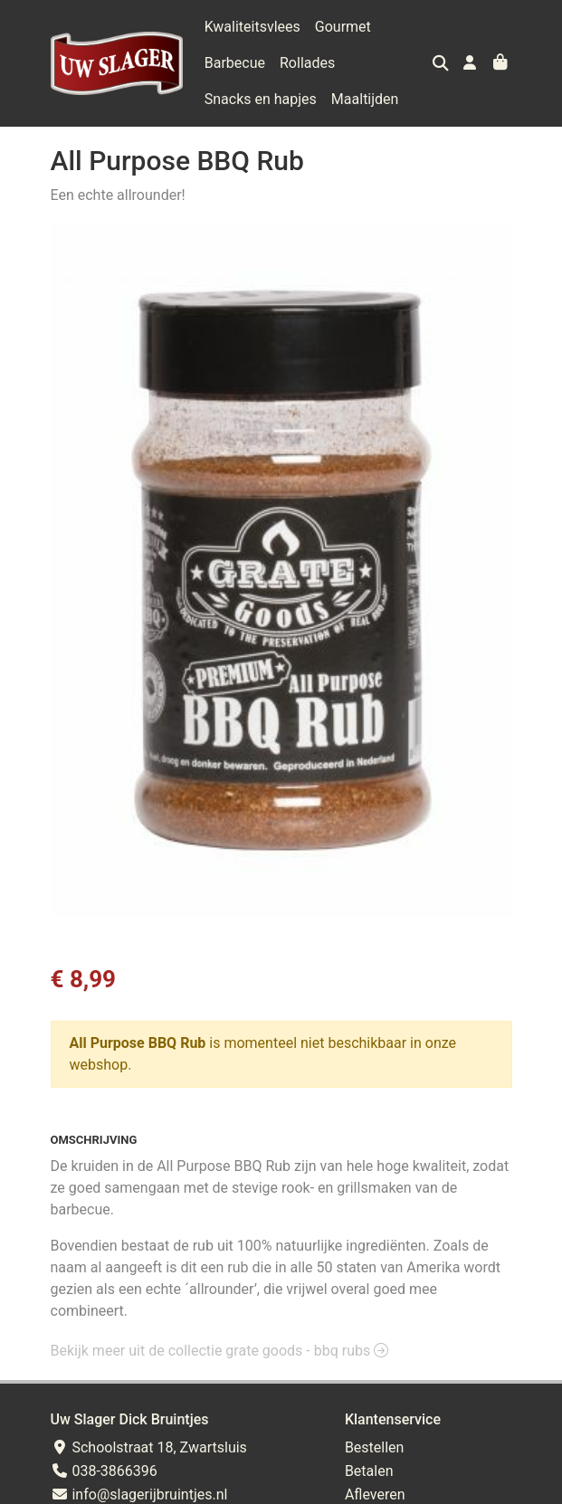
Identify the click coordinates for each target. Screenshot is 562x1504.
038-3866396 (104, 1471)
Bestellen (375, 1447)
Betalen (369, 1471)
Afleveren (375, 1494)
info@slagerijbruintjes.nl (139, 1494)
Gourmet (343, 26)
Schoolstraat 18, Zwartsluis (149, 1447)
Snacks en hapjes (261, 99)
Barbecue (235, 62)
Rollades (307, 62)
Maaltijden (365, 99)
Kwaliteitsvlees (252, 26)
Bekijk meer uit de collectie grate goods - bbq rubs (220, 1350)
